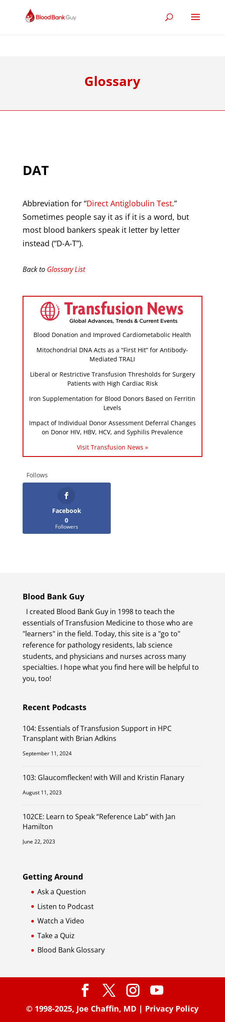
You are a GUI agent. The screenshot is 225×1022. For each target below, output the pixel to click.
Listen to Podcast (65, 906)
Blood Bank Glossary (71, 950)
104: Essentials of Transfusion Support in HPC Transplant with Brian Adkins (97, 733)
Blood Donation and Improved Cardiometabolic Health (112, 335)
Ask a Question (61, 891)
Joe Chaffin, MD (106, 1008)
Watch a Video (60, 921)
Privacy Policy (172, 1008)
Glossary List (66, 269)
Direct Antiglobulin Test (129, 203)
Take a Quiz (56, 935)
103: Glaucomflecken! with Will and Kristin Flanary (103, 777)
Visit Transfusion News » (112, 447)
